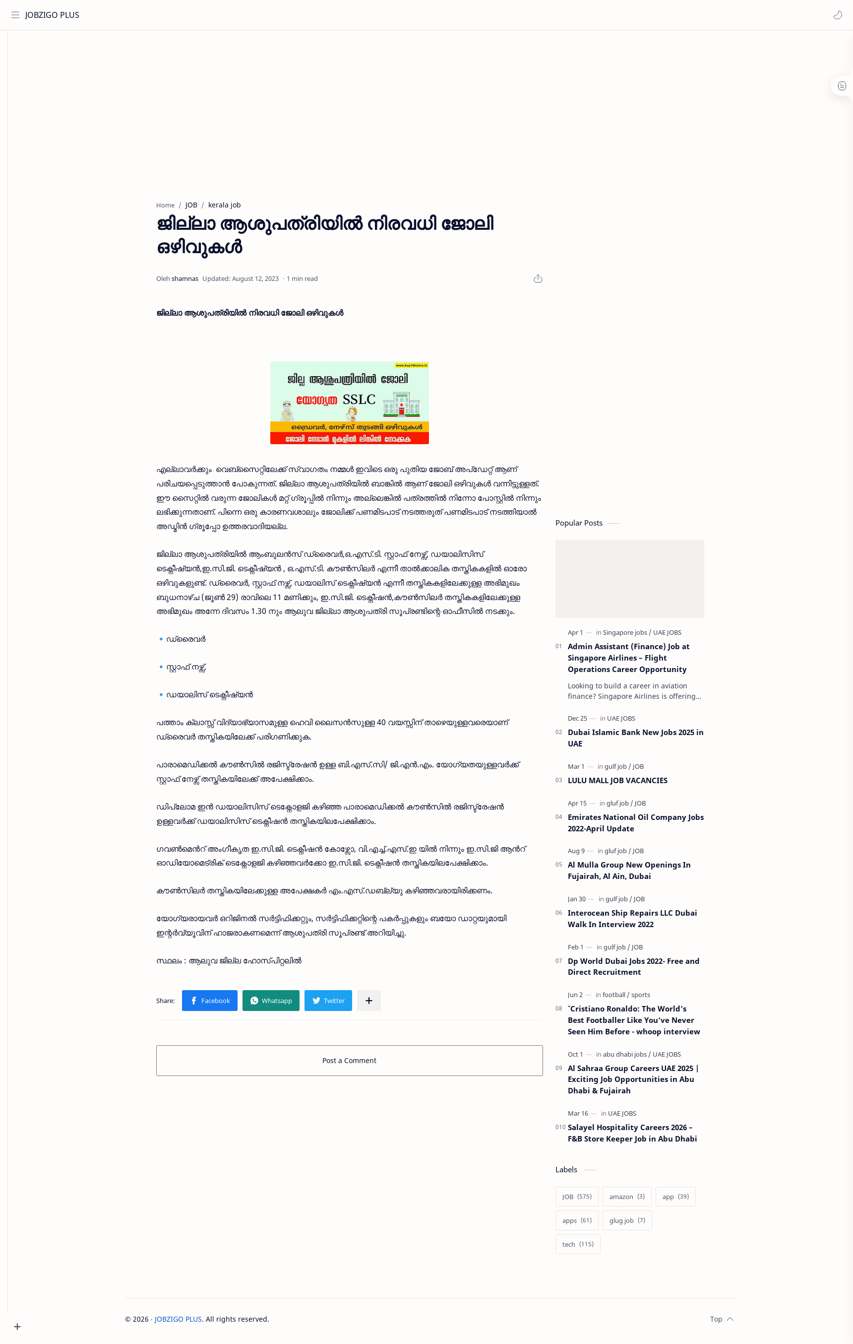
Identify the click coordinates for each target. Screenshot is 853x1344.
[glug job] (642, 1224)
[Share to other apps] (384, 1004)
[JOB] (653, 770)
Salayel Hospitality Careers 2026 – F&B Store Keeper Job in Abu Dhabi (647, 1136)
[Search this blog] (206, 14)
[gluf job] (634, 807)
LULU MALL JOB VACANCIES (632, 784)
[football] (631, 998)
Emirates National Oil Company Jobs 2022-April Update (651, 826)
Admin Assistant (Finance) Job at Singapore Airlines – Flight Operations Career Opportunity (644, 661)
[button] (835, 14)
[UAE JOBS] (682, 636)
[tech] (592, 1248)
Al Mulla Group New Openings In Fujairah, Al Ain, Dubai (644, 874)
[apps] (591, 1224)
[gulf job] (632, 770)
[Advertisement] (437, 114)
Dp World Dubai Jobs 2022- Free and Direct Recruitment (649, 970)
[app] (690, 1200)
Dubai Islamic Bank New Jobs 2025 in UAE (651, 741)
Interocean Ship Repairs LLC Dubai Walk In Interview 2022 (647, 922)
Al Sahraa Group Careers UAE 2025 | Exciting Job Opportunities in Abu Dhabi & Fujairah (648, 1083)
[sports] (655, 998)
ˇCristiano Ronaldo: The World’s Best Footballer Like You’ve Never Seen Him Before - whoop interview (649, 1024)
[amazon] (642, 1200)
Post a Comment (365, 1064)
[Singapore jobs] (642, 636)
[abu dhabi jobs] (642, 1058)
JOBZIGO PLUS (54, 14)
